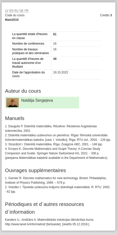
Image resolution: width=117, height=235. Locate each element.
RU (16, 11)
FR (26, 11)
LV (6, 11)
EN (11, 11)
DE (22, 11)
